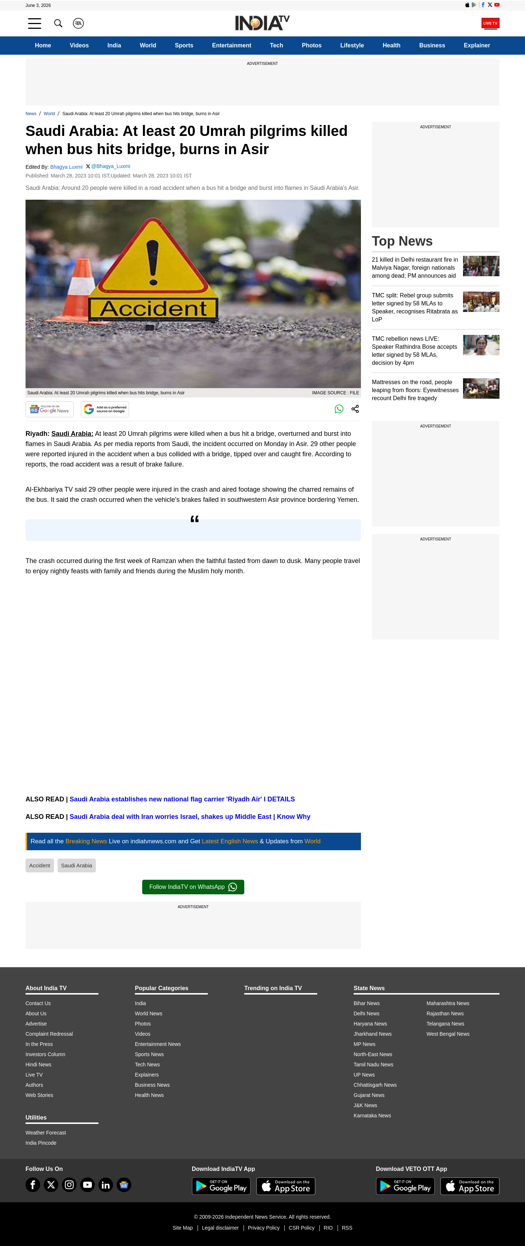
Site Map (182, 1228)
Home (43, 45)
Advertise (36, 1024)
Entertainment (232, 45)
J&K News (365, 1105)
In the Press (39, 1044)
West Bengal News (448, 1034)
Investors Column (45, 1054)
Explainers (147, 1075)
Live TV (34, 1075)
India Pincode (41, 1143)
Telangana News (445, 1024)
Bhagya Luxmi (66, 167)
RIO (328, 1228)
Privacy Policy (264, 1228)
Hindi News (38, 1064)
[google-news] (124, 1184)
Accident (39, 865)
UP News (364, 1075)
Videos (79, 45)
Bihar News (367, 1003)
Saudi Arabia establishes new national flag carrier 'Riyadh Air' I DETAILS (182, 799)
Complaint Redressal (49, 1034)
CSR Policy (302, 1228)
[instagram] (69, 1184)
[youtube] (87, 1184)
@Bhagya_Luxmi (110, 166)
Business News (152, 1085)
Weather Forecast (46, 1133)
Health (392, 45)
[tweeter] (51, 1184)
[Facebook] (33, 1184)
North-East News (373, 1054)
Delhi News (367, 1013)
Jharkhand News (373, 1034)
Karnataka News (372, 1115)
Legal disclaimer (220, 1228)
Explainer (477, 45)
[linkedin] (105, 1184)
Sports (184, 45)
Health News (149, 1095)
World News (148, 1013)
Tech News (147, 1064)
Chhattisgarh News (375, 1085)
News (31, 113)
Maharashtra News (448, 1003)
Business (432, 45)
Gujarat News (369, 1095)
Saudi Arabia (76, 865)
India (114, 45)
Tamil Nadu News (373, 1064)
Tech (276, 45)
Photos (312, 45)
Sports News (149, 1054)
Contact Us (38, 1003)
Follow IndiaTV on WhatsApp (193, 887)
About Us (36, 1013)
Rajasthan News (445, 1013)
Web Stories (39, 1095)
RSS (347, 1228)
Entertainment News (158, 1044)
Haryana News (370, 1024)
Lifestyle (352, 45)
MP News (365, 1044)
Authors (34, 1085)
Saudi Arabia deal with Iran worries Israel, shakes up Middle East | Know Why (190, 816)
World (148, 45)
